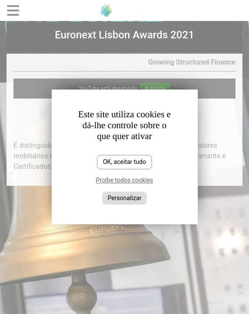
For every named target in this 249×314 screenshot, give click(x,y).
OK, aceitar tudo (124, 161)
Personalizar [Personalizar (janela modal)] (125, 198)
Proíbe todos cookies (124, 180)
